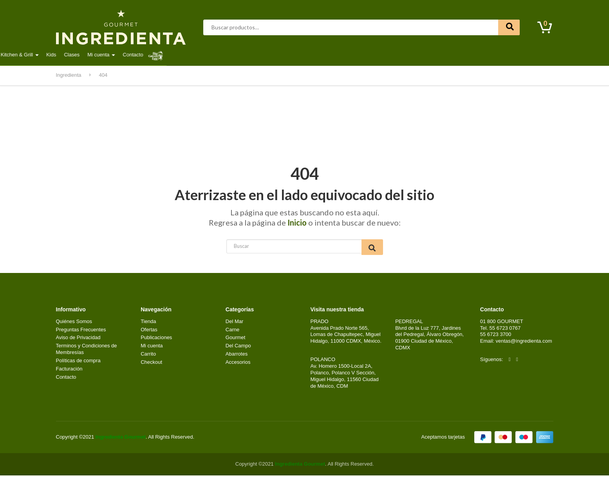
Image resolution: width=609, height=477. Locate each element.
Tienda (148, 323)
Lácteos (268, 55)
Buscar (509, 27)
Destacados (81, 55)
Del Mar (204, 55)
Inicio (297, 222)
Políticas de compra (78, 362)
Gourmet (236, 55)
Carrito (148, 355)
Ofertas (149, 331)
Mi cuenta (427, 55)
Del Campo (303, 55)
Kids (380, 55)
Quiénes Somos (74, 323)
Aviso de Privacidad (78, 339)
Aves (149, 55)
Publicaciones (156, 339)
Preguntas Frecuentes (81, 331)
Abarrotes (119, 55)
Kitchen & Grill (345, 55)
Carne (174, 55)
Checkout (151, 364)
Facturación (69, 370)
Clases (400, 55)
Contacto (461, 55)
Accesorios (238, 364)
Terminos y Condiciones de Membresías (86, 350)
